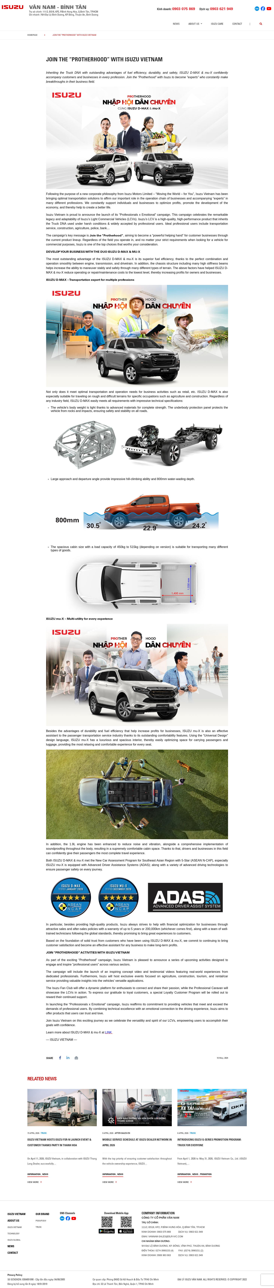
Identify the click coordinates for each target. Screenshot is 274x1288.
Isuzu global (14, 1240)
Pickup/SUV (41, 1220)
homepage (32, 35)
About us (13, 1220)
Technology (14, 1233)
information (34, 1174)
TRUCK (44, 1133)
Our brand (42, 1214)
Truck (38, 1227)
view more (34, 1182)
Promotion (206, 1174)
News (176, 23)
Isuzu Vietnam (17, 1214)
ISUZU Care (217, 23)
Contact (237, 23)
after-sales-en (122, 1133)
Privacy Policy (15, 1274)
